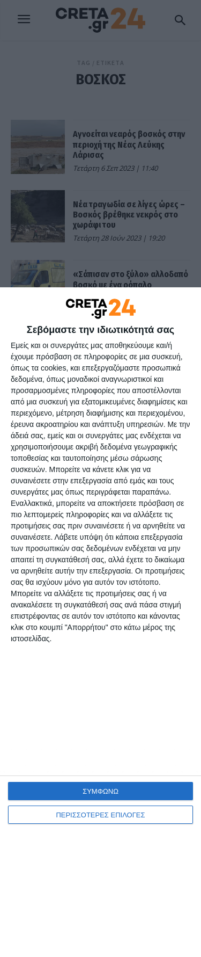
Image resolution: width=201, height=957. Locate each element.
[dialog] (100, 622)
